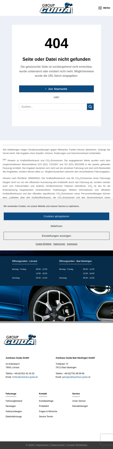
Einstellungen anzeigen (56, 235)
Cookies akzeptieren (56, 216)
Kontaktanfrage (46, 401)
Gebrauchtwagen (14, 411)
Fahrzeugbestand (14, 401)
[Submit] (90, 106)
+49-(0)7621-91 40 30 (24, 373)
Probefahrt (44, 406)
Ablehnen (57, 226)
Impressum (72, 244)
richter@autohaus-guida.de (25, 377)
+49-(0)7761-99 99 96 (74, 373)
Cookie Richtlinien (77, 445)
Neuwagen (11, 406)
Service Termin (46, 416)
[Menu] (104, 8)
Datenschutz (59, 244)
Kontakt (43, 393)
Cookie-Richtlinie (44, 244)
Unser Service (79, 401)
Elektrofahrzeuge (14, 416)
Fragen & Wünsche (48, 411)
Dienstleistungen (80, 406)
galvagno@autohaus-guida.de (76, 377)
